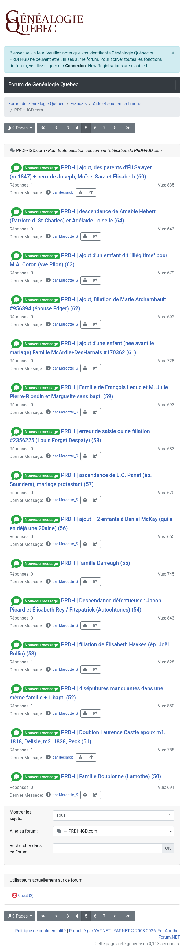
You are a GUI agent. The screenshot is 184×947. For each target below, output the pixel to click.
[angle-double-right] (128, 128)
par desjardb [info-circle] (59, 192)
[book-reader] (81, 192)
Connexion (75, 65)
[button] (16, 167)
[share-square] (91, 192)
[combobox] (113, 831)
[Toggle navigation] (168, 85)
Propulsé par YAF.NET (89, 930)
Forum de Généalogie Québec (43, 84)
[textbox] (113, 831)
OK (168, 848)
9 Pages (18, 128)
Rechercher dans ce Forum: (26, 849)
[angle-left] (56, 128)
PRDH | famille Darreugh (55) (95, 563)
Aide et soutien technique (117, 103)
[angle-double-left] (43, 128)
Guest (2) (23, 895)
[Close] (173, 53)
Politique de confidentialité (40, 930)
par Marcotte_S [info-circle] (61, 236)
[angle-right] (115, 128)
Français (79, 103)
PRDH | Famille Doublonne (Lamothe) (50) (111, 776)
